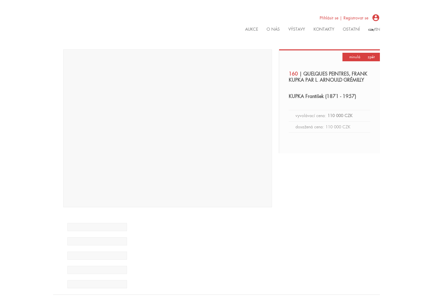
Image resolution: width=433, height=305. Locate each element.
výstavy (296, 29)
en (377, 29)
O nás (273, 29)
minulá (354, 56)
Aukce (251, 29)
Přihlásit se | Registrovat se (344, 18)
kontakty (324, 29)
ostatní (351, 29)
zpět (371, 56)
